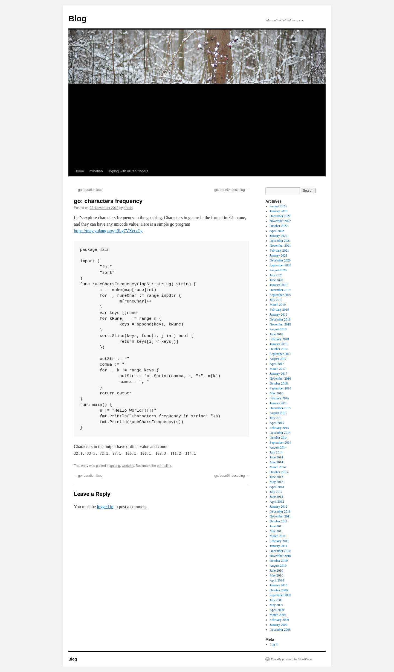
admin (128, 208)
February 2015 (279, 428)
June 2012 (276, 497)
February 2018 (279, 339)
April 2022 (277, 231)
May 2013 (276, 482)
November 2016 (280, 378)
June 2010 (276, 570)
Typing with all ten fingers (128, 171)
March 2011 (278, 536)
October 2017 (279, 349)
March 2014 (278, 467)
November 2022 (280, 221)
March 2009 (278, 615)
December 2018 (280, 319)
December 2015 (280, 408)
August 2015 (278, 413)
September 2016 (280, 388)
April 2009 (277, 610)
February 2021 (279, 250)
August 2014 (278, 447)
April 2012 (277, 502)
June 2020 (276, 280)
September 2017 (280, 354)
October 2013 (279, 472)
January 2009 (278, 625)
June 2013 (276, 477)
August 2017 (278, 359)
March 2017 (278, 369)
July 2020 (276, 275)
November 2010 (280, 556)
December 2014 (280, 433)
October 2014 (279, 438)
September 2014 (280, 442)
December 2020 (280, 260)
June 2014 (276, 457)
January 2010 (278, 585)
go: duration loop (88, 190)
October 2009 (279, 590)
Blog (77, 18)
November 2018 (280, 324)
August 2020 (278, 270)
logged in (105, 506)
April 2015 (277, 423)
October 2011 (279, 521)
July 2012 (276, 492)
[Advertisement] (197, 125)
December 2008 (280, 630)
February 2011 (279, 541)
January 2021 (278, 255)
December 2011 (280, 511)
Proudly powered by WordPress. (292, 659)
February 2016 (279, 398)
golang (115, 466)
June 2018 (276, 334)
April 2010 (277, 580)
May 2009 (276, 605)
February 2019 (279, 310)
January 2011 (278, 546)
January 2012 (278, 506)
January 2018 (278, 344)
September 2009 (280, 595)
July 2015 (276, 418)
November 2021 (280, 246)
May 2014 (276, 462)
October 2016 (279, 383)
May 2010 (276, 575)
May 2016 (276, 393)
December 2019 (280, 290)
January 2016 (278, 403)
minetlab (96, 171)
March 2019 (278, 305)
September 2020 (280, 265)
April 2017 (277, 364)
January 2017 (278, 374)
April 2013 (277, 487)
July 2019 (276, 300)
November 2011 (280, 516)
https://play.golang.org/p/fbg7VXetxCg (108, 230)
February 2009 (279, 620)
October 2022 (279, 226)
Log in (274, 644)
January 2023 (278, 211)
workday (128, 466)
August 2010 (278, 566)
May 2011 (276, 531)
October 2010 (279, 561)
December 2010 (280, 551)
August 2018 (278, 329)
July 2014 (276, 452)
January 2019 (278, 314)
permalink (164, 466)
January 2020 (278, 285)
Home (79, 171)
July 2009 (276, 600)
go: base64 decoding (231, 190)
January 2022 (278, 236)
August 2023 (278, 206)
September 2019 (280, 295)
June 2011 (276, 526)
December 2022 (280, 216)
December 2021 (280, 241)
